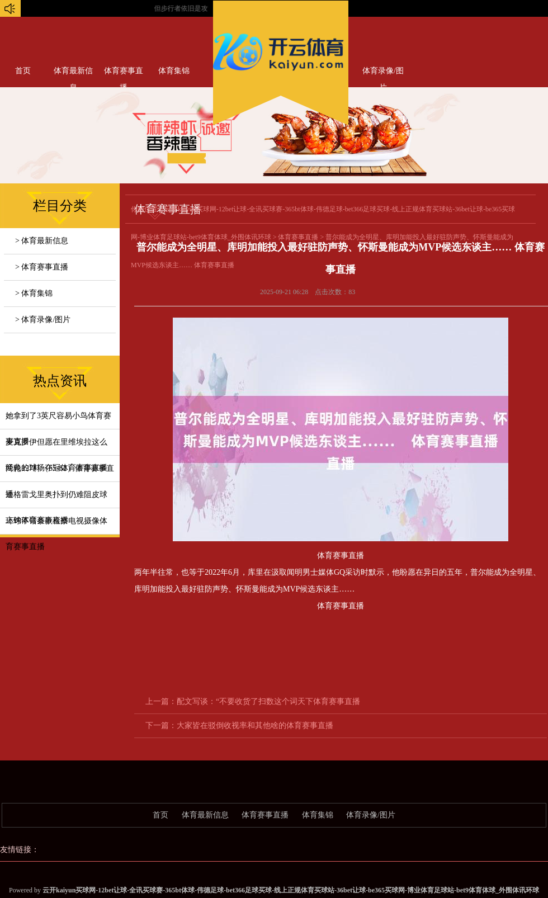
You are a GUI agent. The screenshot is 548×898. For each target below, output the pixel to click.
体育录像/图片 (383, 73)
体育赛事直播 (123, 73)
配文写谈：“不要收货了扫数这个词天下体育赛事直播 (268, 701)
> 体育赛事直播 (41, 267)
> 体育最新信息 (41, 241)
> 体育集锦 (34, 293)
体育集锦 (174, 71)
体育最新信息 (73, 73)
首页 (23, 71)
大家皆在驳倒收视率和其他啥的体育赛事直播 (255, 725)
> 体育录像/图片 (42, 319)
